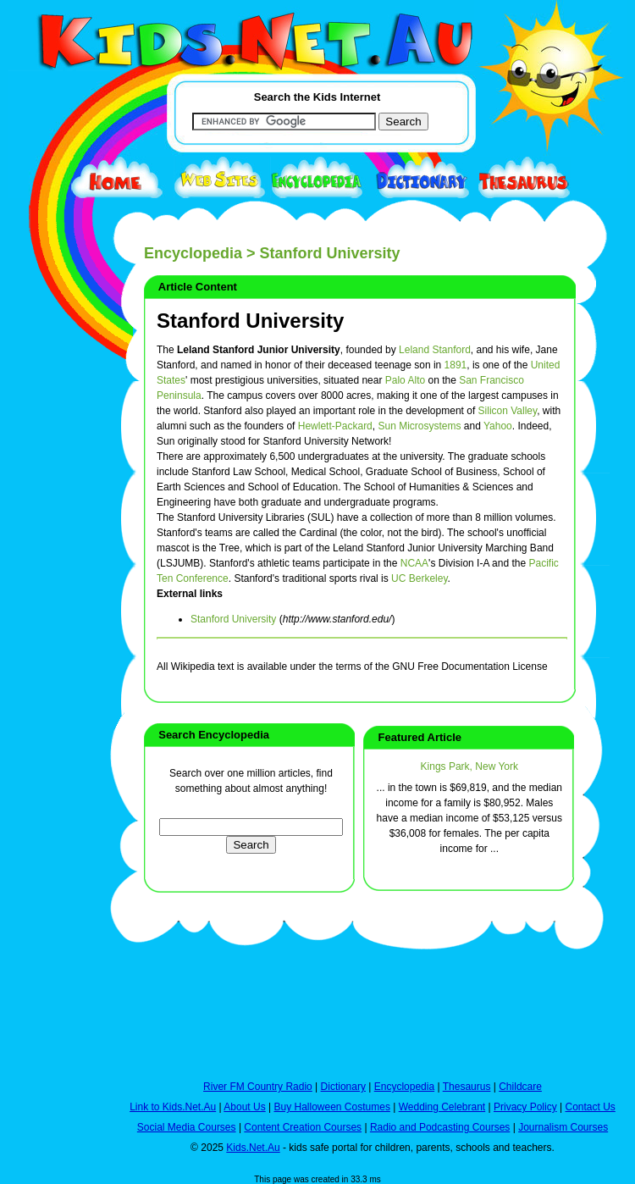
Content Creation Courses (303, 1127)
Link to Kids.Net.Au (173, 1107)
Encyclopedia (193, 253)
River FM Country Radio (257, 1087)
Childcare (520, 1087)
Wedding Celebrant (442, 1107)
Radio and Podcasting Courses (440, 1127)
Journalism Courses (563, 1127)
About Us (244, 1107)
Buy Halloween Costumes (331, 1107)
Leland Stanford (435, 350)
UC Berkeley (419, 578)
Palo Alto (405, 380)
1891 (455, 365)
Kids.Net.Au (252, 1148)
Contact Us (590, 1107)
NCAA (414, 563)
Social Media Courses (186, 1127)
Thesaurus (467, 1087)
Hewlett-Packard (335, 426)
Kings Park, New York (469, 766)
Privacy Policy (525, 1107)
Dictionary (343, 1087)
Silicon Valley (508, 411)
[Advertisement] (51, 620)
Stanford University (250, 320)
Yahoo (497, 426)
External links (190, 594)
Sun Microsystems (419, 426)
